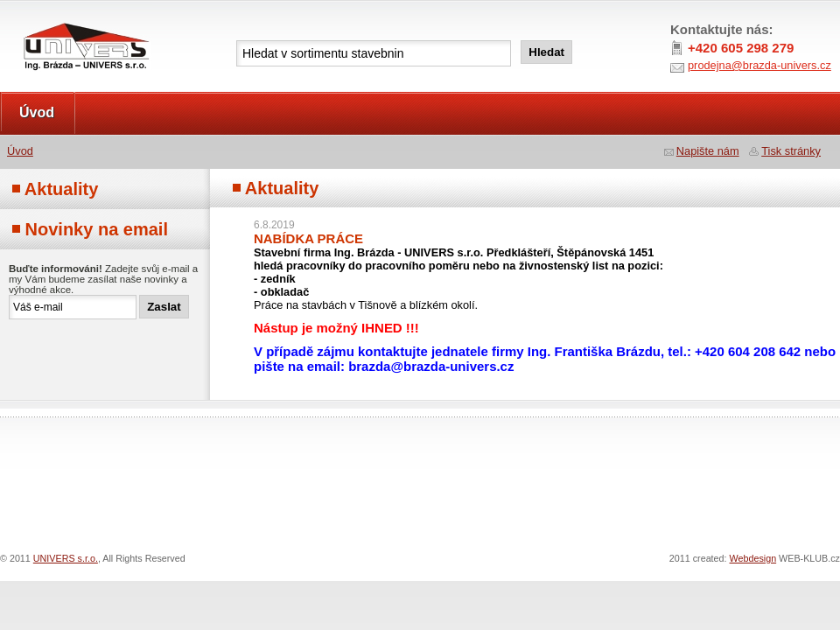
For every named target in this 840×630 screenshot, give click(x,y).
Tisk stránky (791, 151)
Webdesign (753, 558)
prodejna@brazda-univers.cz (759, 65)
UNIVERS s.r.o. (49, 18)
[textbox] (373, 53)
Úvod (36, 112)
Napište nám (707, 151)
